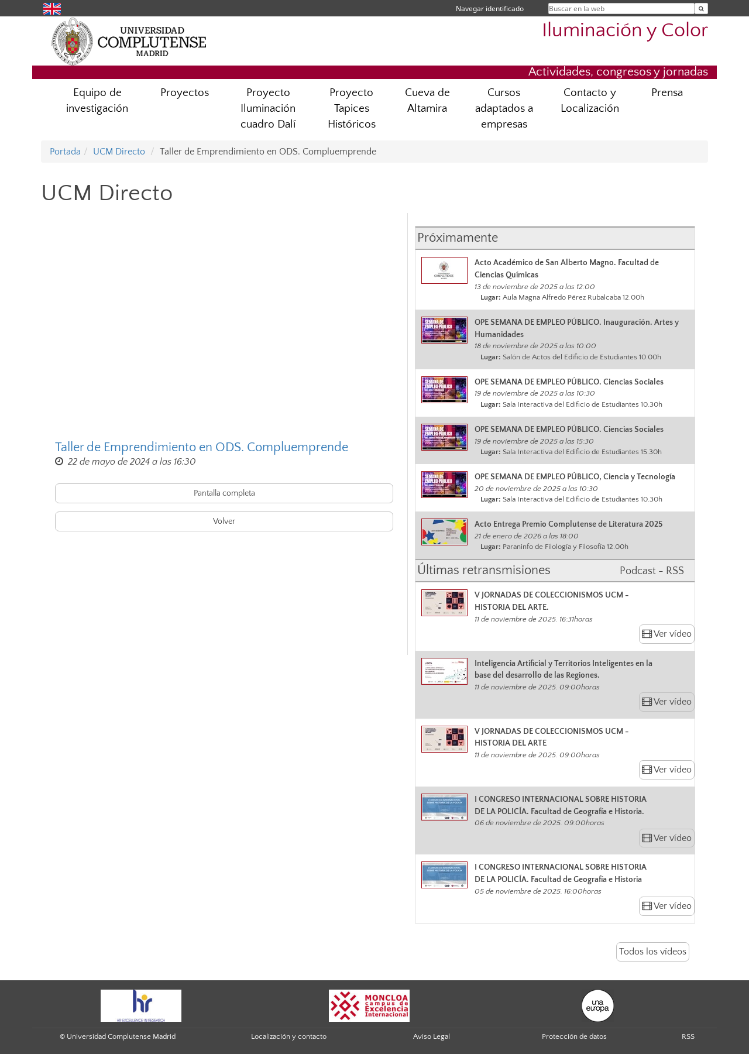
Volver (224, 521)
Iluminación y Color (625, 31)
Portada (65, 151)
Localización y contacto (289, 1036)
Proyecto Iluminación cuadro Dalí (268, 109)
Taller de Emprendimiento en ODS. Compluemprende (201, 447)
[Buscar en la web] (701, 8)
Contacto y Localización (590, 101)
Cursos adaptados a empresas (504, 109)
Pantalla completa (224, 493)
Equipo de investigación (97, 101)
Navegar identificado (490, 8)
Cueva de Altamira (427, 101)
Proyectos (184, 93)
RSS (688, 1036)
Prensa (667, 93)
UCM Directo (119, 151)
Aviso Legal (431, 1036)
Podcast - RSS (652, 571)
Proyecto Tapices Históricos (352, 109)
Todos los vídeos (652, 951)
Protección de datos (574, 1036)
